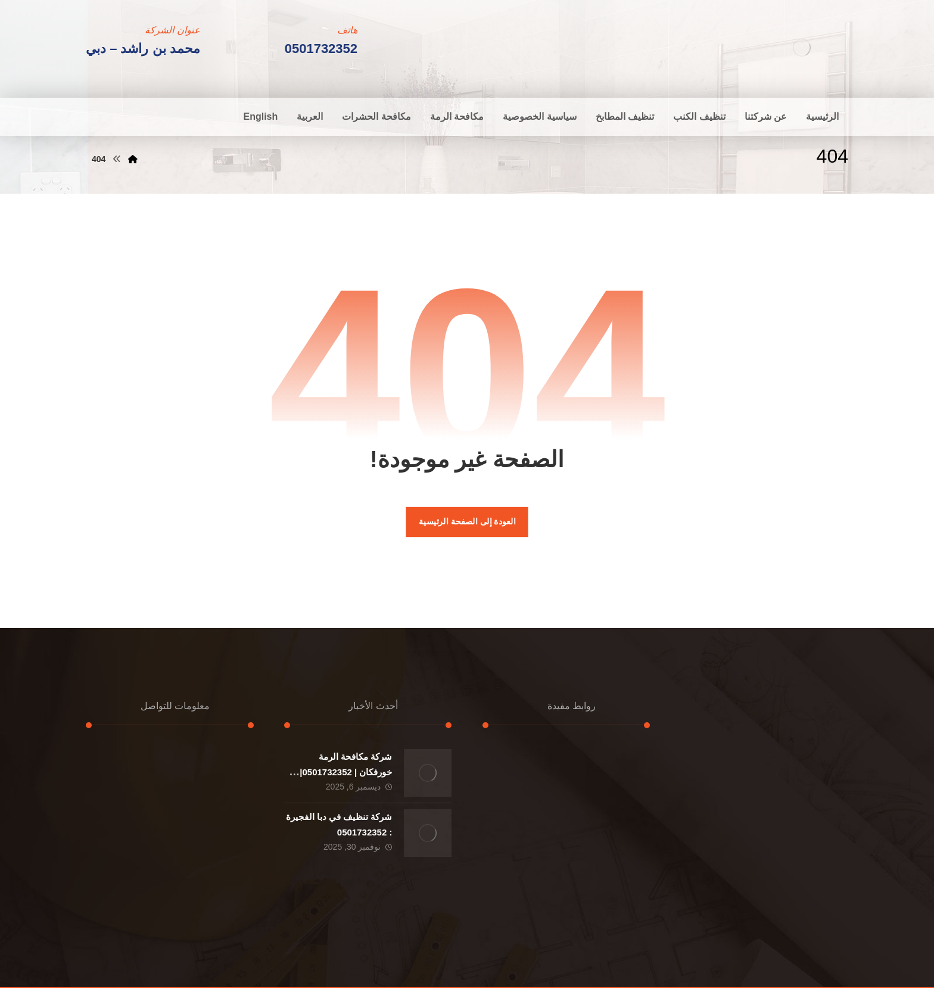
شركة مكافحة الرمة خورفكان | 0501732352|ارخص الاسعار (346, 771)
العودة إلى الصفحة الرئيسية (467, 521)
